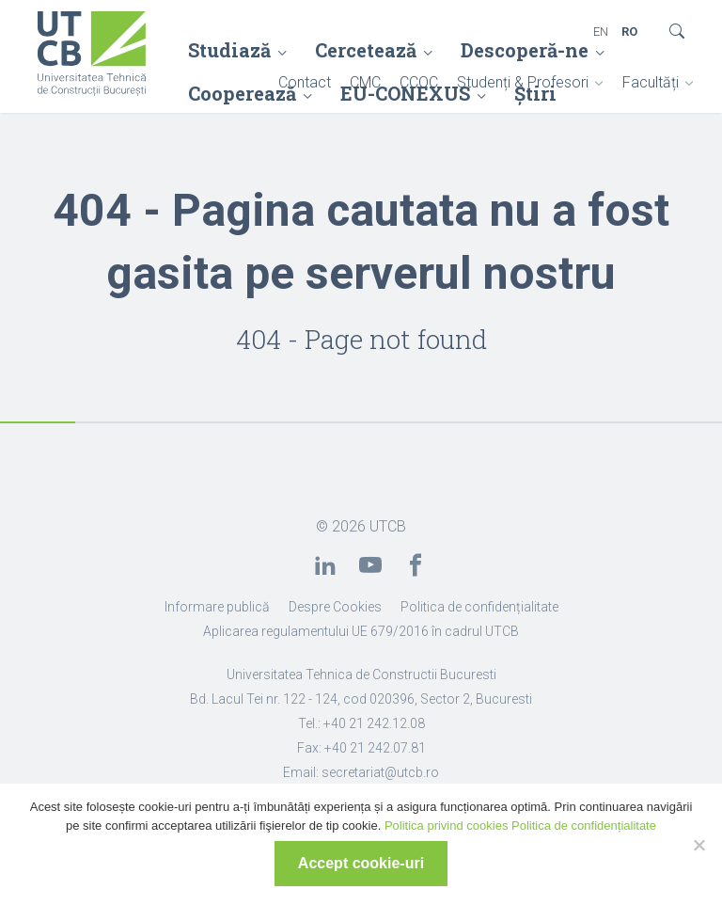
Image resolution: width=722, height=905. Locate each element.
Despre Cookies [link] (335, 606)
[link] (92, 55)
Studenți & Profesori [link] (523, 82)
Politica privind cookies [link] (447, 825)
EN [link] (600, 31)
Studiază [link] (229, 50)
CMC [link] (365, 82)
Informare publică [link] (217, 606)
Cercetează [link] (365, 50)
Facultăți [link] (650, 82)
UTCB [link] (387, 526)
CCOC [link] (419, 82)
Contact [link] (304, 82)
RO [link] (629, 31)
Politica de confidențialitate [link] (479, 606)
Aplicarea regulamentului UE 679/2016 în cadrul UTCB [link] (361, 631)
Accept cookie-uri (361, 863)
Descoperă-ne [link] (525, 50)
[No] (698, 844)
